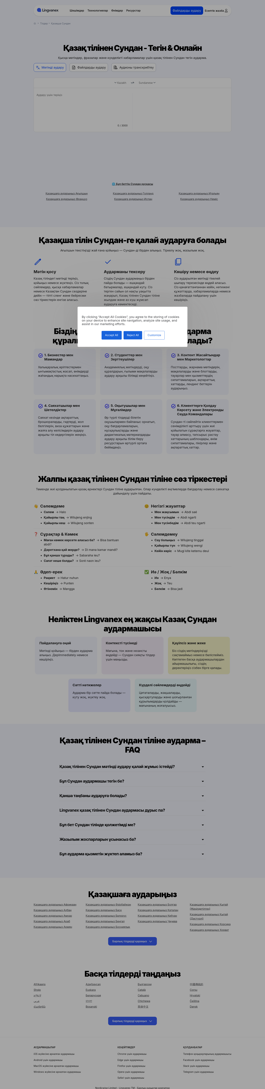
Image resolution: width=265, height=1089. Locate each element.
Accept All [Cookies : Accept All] (111, 335)
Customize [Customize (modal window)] (154, 335)
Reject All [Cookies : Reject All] (133, 335)
